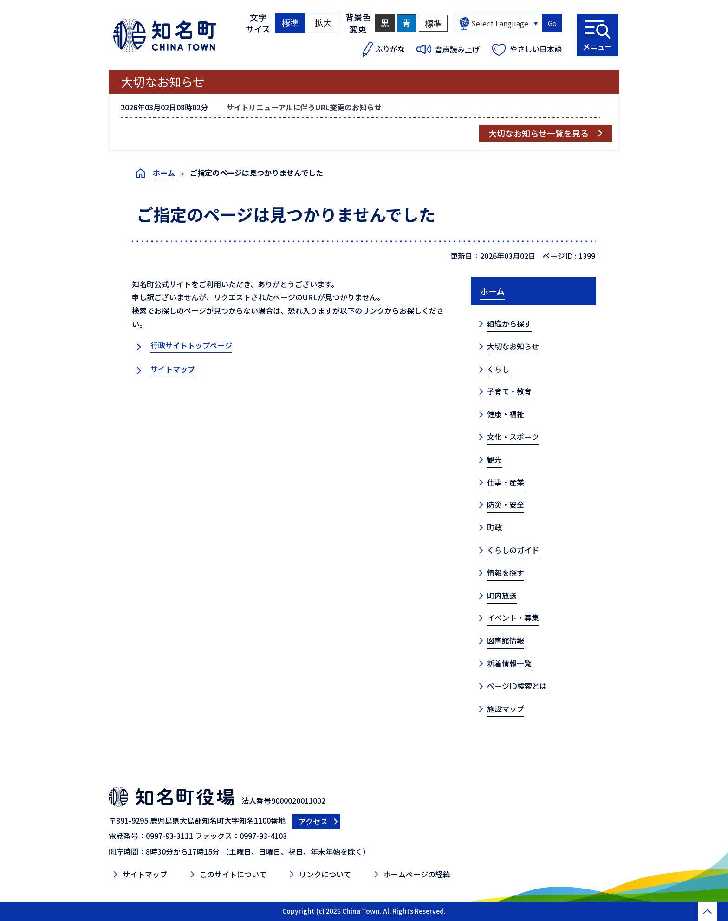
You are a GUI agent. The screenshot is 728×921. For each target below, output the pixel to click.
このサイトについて (233, 874)
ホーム (164, 172)
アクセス (313, 821)
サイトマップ (172, 368)
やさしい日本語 (536, 48)
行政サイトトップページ (191, 345)
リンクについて (325, 874)
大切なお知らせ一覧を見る (538, 133)
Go (552, 23)
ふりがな (390, 48)
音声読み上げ (457, 49)
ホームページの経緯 (417, 874)
